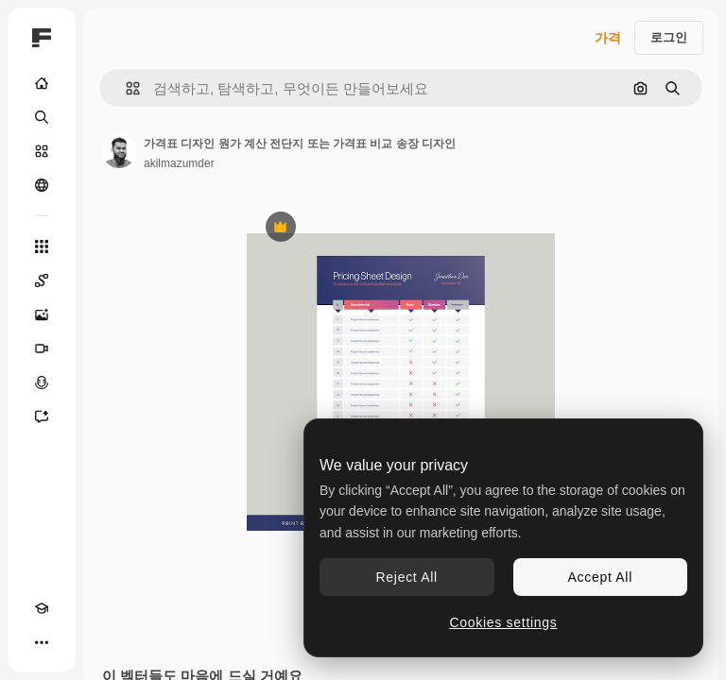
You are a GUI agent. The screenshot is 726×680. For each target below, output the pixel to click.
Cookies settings (504, 622)
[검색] (41, 117)
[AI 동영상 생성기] (41, 348)
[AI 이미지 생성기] (41, 314)
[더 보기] (41, 642)
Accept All (600, 577)
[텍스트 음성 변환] (41, 382)
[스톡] (41, 151)
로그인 (668, 37)
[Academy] (41, 608)
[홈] (41, 83)
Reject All (407, 577)
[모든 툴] (41, 246)
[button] (125, 88)
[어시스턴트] (41, 416)
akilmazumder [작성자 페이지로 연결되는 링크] (179, 163)
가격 (608, 37)
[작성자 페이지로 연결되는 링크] (119, 151)
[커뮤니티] (41, 185)
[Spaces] (41, 280)
